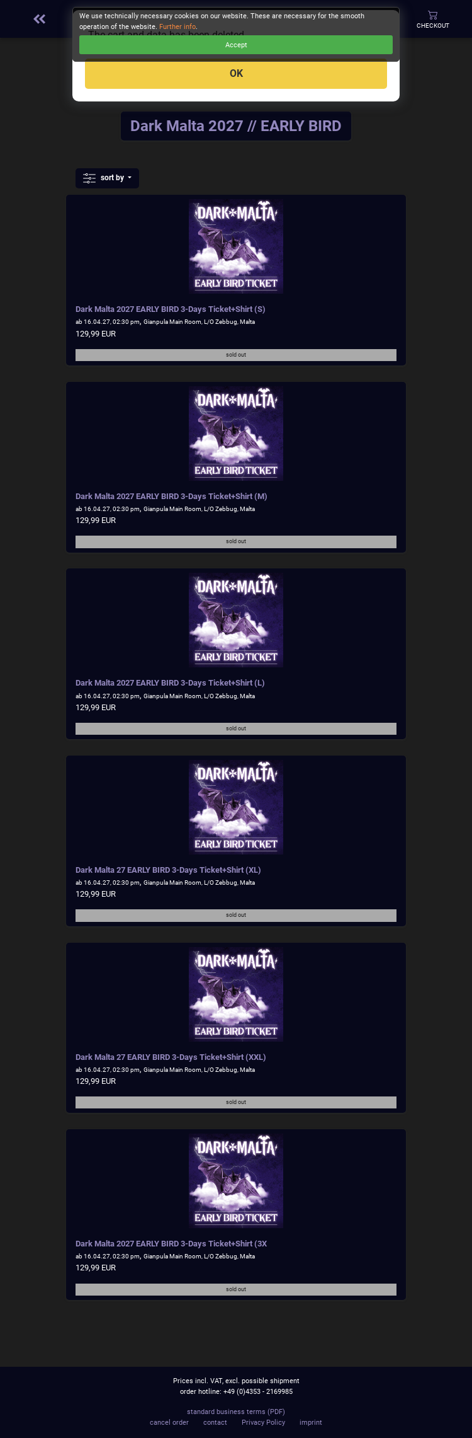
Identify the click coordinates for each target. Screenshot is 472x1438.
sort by (104, 178)
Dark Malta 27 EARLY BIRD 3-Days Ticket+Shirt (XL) (168, 870)
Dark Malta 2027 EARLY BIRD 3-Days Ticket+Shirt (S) (171, 309)
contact (215, 1422)
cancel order (169, 1422)
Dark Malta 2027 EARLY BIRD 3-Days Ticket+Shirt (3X (171, 1243)
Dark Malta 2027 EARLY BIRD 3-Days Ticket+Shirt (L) (170, 682)
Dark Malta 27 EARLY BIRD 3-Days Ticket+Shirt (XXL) (171, 1057)
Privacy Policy (263, 1422)
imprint (311, 1422)
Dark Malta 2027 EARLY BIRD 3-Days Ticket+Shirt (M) (171, 496)
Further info (177, 27)
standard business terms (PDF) (236, 1412)
